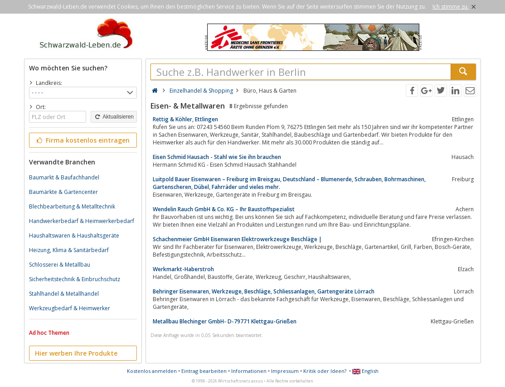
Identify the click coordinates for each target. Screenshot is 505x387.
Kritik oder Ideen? (324, 370)
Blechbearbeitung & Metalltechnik (72, 206)
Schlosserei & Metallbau (59, 264)
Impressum (285, 370)
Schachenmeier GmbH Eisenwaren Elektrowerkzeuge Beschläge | (237, 239)
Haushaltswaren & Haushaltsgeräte (74, 235)
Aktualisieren (114, 117)
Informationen (249, 370)
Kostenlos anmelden (152, 370)
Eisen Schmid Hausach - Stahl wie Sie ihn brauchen (217, 157)
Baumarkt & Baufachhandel (64, 177)
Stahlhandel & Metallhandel (64, 294)
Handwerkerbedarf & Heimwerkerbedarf (81, 221)
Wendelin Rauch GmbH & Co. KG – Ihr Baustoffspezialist (224, 209)
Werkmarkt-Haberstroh (183, 269)
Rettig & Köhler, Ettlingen (185, 119)
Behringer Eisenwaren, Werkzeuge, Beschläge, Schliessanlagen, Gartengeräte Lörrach (263, 291)
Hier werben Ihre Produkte (76, 353)
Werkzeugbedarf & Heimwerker (69, 308)
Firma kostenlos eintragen (82, 140)
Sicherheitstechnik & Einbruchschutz (74, 279)
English (365, 370)
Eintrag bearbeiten (204, 370)
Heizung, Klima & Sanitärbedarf (69, 250)
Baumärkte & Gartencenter (63, 192)
